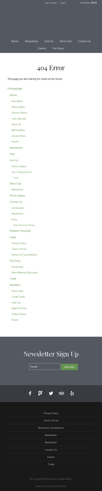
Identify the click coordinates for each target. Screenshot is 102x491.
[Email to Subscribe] (44, 366)
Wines (15, 41)
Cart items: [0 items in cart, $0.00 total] (88, 3)
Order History (19, 314)
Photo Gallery (19, 166)
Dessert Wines (19, 112)
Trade (13, 278)
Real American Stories (24, 225)
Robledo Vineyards (20, 230)
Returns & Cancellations (24, 254)
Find (12, 154)
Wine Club (66, 41)
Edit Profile (17, 290)
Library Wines (19, 135)
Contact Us (84, 41)
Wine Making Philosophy (25, 272)
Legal (13, 237)
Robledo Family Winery (51, 22)
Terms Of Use (19, 248)
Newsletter (31, 41)
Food (16, 177)
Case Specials (19, 118)
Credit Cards (18, 296)
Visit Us (49, 41)
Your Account (50, 3)
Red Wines (17, 101)
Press (14, 219)
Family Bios (18, 266)
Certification (18, 207)
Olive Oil (16, 124)
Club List (16, 302)
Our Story (58, 48)
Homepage (14, 88)
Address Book (19, 308)
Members (15, 285)
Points (15, 319)
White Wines (18, 106)
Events (42, 48)
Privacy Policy (19, 243)
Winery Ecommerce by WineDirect (51, 486)
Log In (63, 3)
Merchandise (18, 130)
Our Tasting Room (22, 172)
